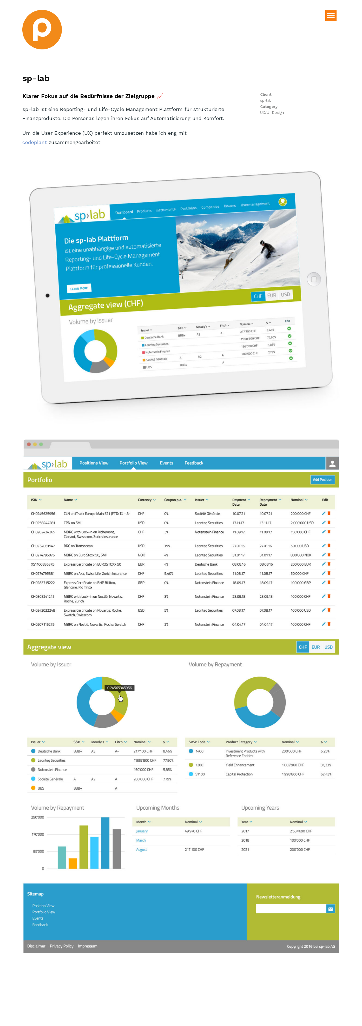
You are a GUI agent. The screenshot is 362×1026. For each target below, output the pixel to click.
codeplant (34, 142)
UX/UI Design (272, 112)
